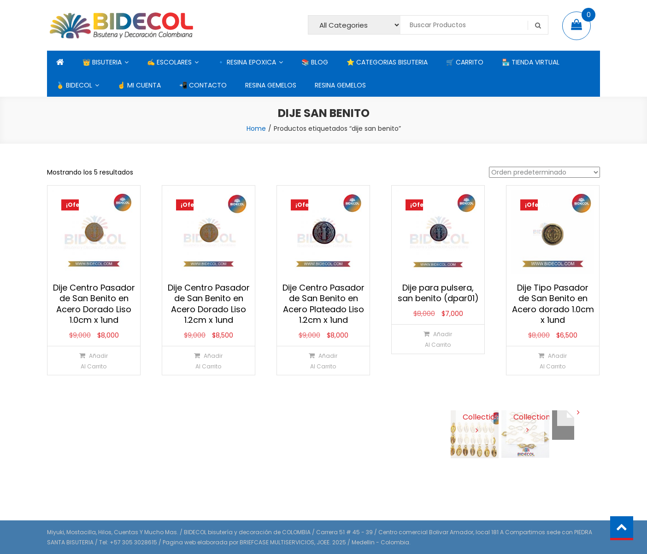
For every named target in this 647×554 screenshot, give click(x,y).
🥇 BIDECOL (74, 85)
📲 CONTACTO (203, 85)
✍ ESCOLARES (169, 62)
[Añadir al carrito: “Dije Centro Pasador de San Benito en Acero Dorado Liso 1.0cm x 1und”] (93, 360)
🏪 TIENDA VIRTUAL (530, 62)
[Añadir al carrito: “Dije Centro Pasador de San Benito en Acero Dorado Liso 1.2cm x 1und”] (208, 360)
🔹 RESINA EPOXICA (246, 62)
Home (256, 128)
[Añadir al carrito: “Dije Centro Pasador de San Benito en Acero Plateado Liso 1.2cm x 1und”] (322, 360)
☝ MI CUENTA (139, 85)
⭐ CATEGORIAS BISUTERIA (387, 62)
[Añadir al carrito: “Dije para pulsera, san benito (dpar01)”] (437, 339)
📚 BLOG (314, 62)
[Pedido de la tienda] (544, 172)
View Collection (475, 416)
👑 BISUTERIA (102, 62)
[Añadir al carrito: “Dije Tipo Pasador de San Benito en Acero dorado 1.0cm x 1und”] (552, 360)
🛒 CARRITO (464, 62)
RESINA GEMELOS (270, 85)
